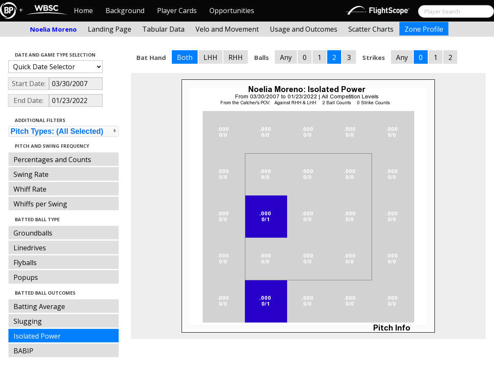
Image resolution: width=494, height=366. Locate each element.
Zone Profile (423, 29)
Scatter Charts (371, 29)
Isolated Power (37, 336)
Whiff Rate (30, 189)
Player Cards (177, 10)
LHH (210, 57)
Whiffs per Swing (40, 204)
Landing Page (109, 29)
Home (83, 10)
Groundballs (33, 233)
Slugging (28, 321)
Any (286, 57)
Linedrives (30, 247)
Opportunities (231, 10)
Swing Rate (31, 174)
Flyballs (25, 262)
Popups (26, 277)
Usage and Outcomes (303, 29)
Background (125, 10)
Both (185, 57)
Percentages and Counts (52, 159)
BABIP (23, 350)
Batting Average (39, 306)
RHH (235, 57)
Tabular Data (163, 29)
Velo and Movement (227, 29)
